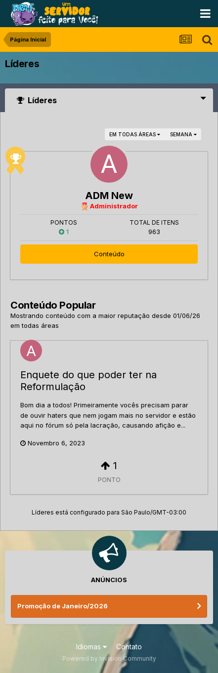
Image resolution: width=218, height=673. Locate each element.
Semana (183, 134)
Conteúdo (109, 254)
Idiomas (91, 646)
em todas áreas (134, 134)
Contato (129, 646)
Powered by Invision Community (109, 658)
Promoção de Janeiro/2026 (62, 606)
